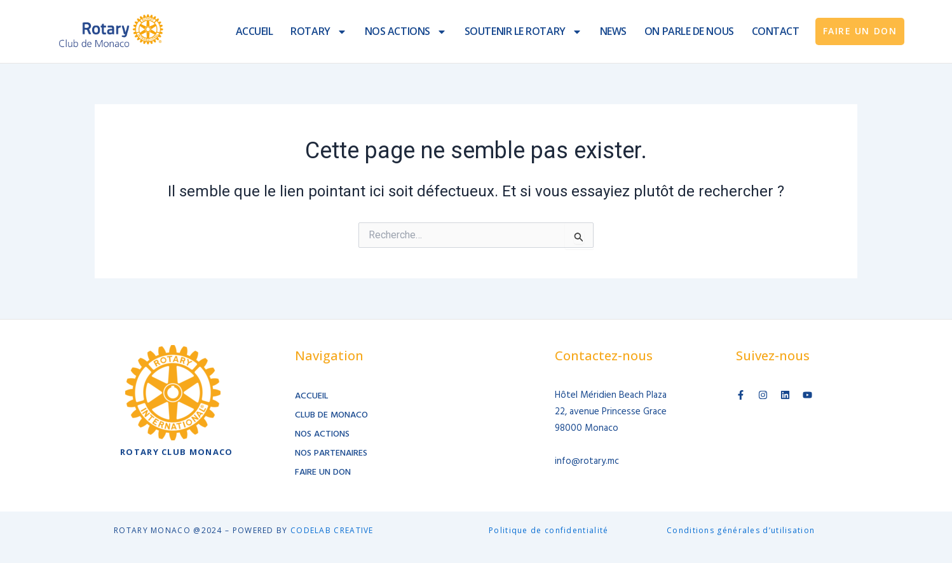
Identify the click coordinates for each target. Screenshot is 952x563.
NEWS (613, 31)
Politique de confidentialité (548, 530)
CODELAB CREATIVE (332, 530)
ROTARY (318, 31)
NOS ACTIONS (406, 31)
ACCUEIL (254, 31)
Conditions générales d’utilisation (741, 530)
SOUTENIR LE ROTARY (523, 31)
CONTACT (775, 31)
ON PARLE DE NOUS (689, 31)
